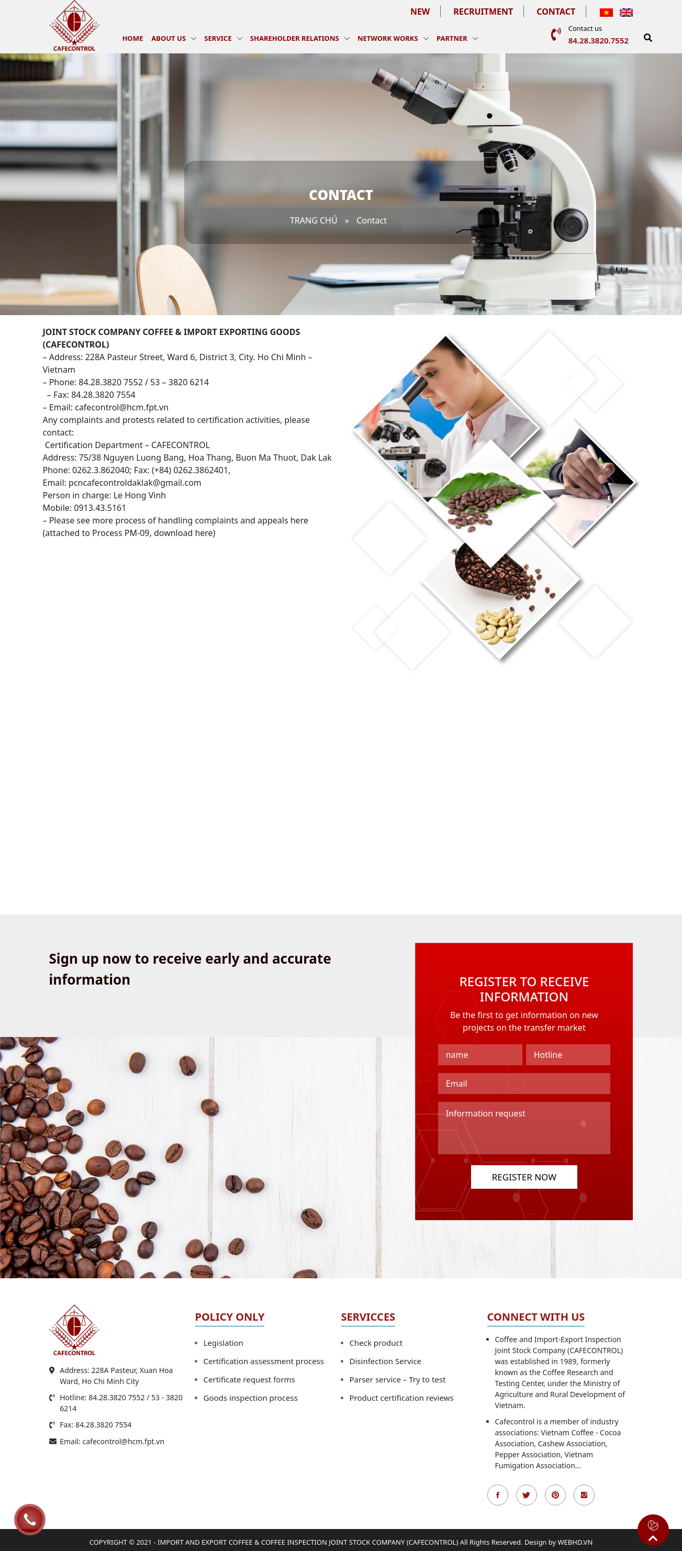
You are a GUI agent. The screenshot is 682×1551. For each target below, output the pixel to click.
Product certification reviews (402, 1397)
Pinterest (555, 1495)
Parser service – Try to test (398, 1379)
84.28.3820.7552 (598, 40)
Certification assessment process (264, 1361)
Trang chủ (314, 220)
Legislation (224, 1342)
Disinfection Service (386, 1361)
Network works (387, 38)
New (420, 11)
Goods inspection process (251, 1397)
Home (132, 38)
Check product (376, 1342)
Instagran (584, 1495)
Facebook (497, 1495)
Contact (555, 11)
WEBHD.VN (575, 1542)
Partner (452, 38)
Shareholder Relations (294, 38)
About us (168, 38)
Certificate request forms (249, 1379)
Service (217, 38)
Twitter (526, 1495)
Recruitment (483, 11)
